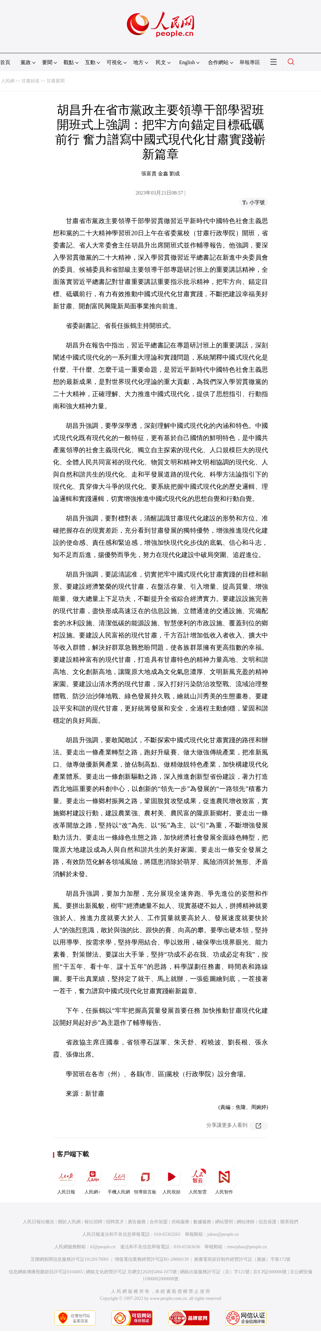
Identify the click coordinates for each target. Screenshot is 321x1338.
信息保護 (267, 1221)
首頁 (5, 62)
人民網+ (92, 1180)
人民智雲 (198, 1180)
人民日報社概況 (38, 1221)
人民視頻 (171, 1180)
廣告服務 (137, 1221)
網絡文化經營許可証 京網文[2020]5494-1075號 (131, 1271)
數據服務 (202, 1221)
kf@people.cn (103, 1246)
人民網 (7, 81)
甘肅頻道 (30, 81)
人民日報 (66, 1180)
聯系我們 (289, 1221)
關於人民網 (69, 1221)
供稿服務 (180, 1221)
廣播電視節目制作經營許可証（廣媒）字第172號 (242, 1259)
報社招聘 (93, 1221)
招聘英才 (115, 1221)
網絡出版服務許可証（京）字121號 (215, 1271)
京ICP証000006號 (270, 1271)
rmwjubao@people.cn (247, 1246)
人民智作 (224, 1180)
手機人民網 (119, 1180)
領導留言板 (145, 1180)
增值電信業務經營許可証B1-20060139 (152, 1259)
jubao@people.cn (223, 1234)
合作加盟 (159, 1221)
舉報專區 (249, 62)
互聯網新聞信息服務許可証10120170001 (69, 1259)
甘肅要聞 (56, 81)
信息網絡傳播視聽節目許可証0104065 (46, 1271)
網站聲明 (224, 1221)
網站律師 (246, 1221)
